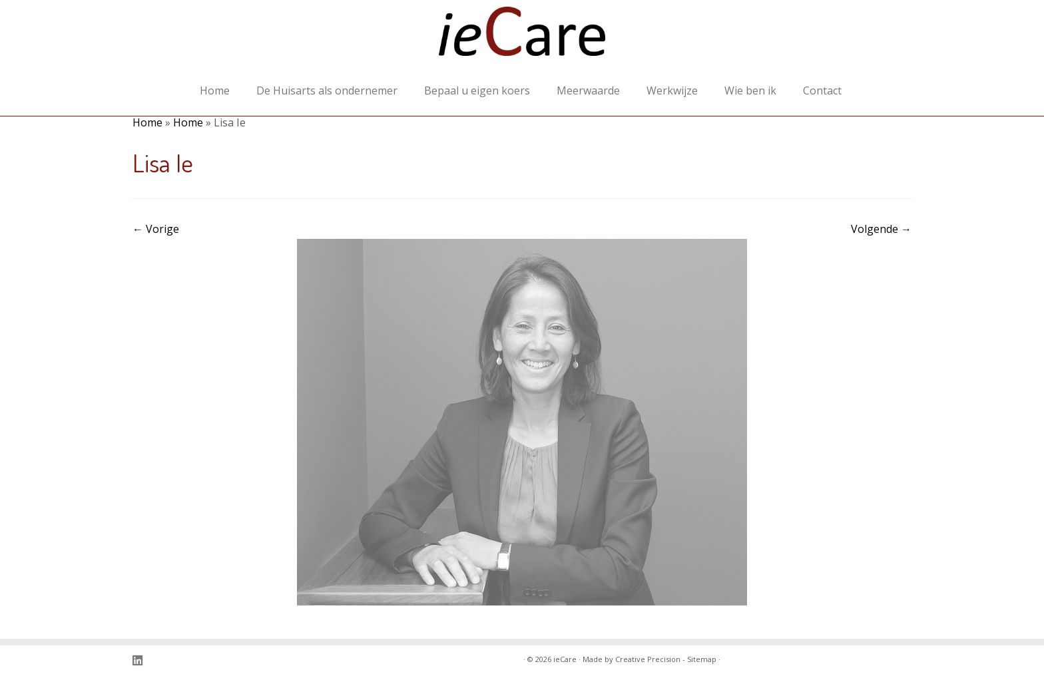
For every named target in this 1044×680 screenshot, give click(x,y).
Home (215, 90)
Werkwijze (672, 90)
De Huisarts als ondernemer (326, 90)
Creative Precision (647, 659)
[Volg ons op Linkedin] (141, 660)
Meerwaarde (588, 90)
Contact (822, 90)
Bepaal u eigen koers (477, 90)
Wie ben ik (750, 90)
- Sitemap (699, 659)
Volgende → (881, 229)
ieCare (565, 659)
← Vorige (155, 229)
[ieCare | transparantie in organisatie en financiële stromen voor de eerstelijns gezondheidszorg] (522, 38)
